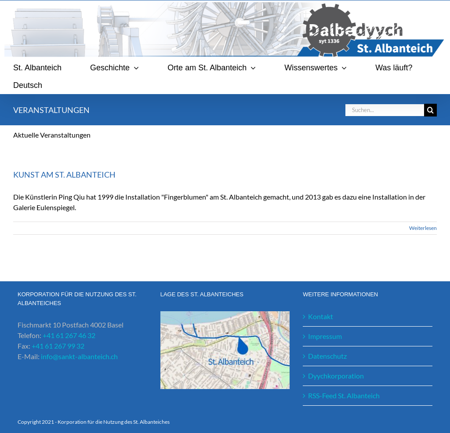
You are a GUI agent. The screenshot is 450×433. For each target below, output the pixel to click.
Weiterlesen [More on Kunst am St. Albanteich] (423, 228)
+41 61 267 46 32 (69, 335)
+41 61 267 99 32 (58, 346)
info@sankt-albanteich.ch (79, 356)
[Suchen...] (384, 110)
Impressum (325, 336)
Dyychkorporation (336, 375)
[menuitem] (27, 85)
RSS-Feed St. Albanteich (344, 395)
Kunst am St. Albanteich (64, 174)
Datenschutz (327, 356)
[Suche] (430, 110)
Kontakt (320, 316)
